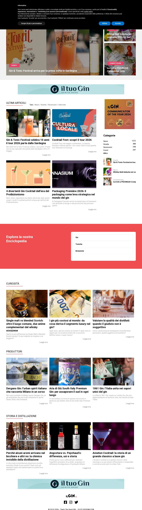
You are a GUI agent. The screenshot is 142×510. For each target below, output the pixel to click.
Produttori (14, 351)
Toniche (79, 244)
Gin (77, 237)
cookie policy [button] (88, 11)
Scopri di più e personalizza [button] (31, 23)
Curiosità (12, 283)
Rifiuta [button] (104, 23)
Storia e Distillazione (21, 416)
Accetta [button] (118, 23)
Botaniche (80, 251)
